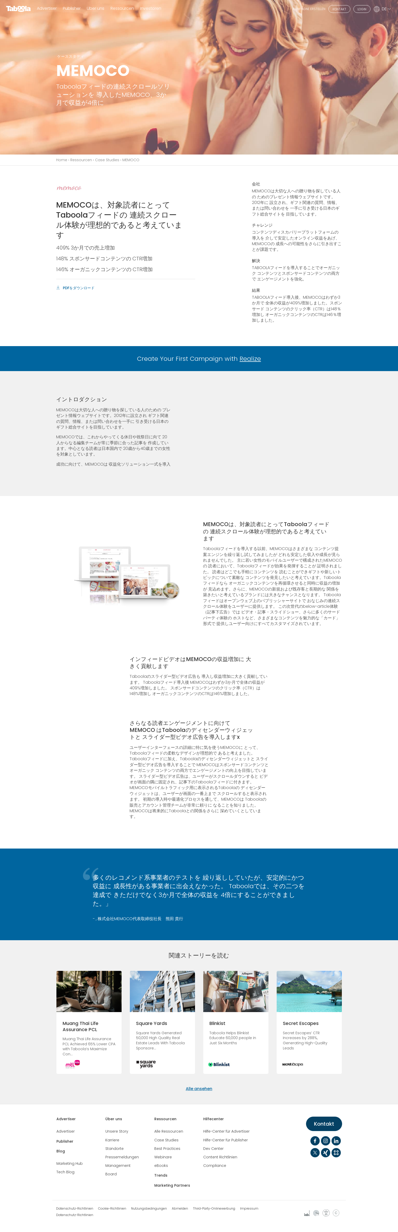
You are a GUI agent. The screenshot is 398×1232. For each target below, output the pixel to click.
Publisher (72, 8)
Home (61, 160)
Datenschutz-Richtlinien (74, 1209)
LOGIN (362, 9)
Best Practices (167, 1148)
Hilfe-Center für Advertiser (226, 1131)
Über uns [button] (95, 8)
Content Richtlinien (220, 1157)
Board (111, 1174)
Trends (160, 1175)
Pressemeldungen (122, 1157)
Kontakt (324, 1123)
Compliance (214, 1165)
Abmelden (180, 1209)
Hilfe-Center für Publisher (225, 1140)
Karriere (112, 1140)
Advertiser (47, 8)
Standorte (114, 1148)
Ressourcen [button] (122, 8)
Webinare (163, 1157)
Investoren (150, 8)
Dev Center (213, 1148)
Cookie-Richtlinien (112, 1209)
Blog (60, 1151)
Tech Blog (65, 1172)
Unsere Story (116, 1131)
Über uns (113, 1119)
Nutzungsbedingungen (149, 1209)
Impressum (249, 1209)
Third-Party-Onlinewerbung (214, 1209)
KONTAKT (339, 9)
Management (118, 1165)
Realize (250, 358)
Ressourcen (81, 160)
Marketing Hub (69, 1163)
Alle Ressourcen (168, 1131)
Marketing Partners (172, 1185)
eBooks (161, 1165)
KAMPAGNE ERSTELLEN (309, 9)
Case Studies (107, 160)
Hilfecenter (213, 1119)
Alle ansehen (199, 1089)
